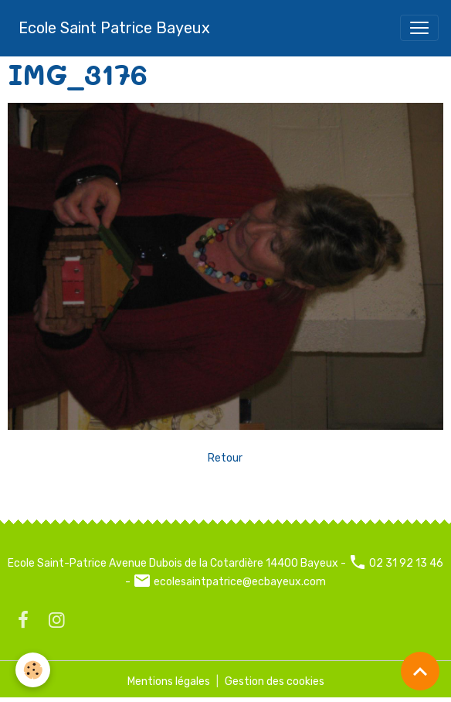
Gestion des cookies (274, 681)
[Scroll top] (420, 671)
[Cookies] (32, 670)
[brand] (114, 27)
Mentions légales (168, 681)
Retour (225, 458)
